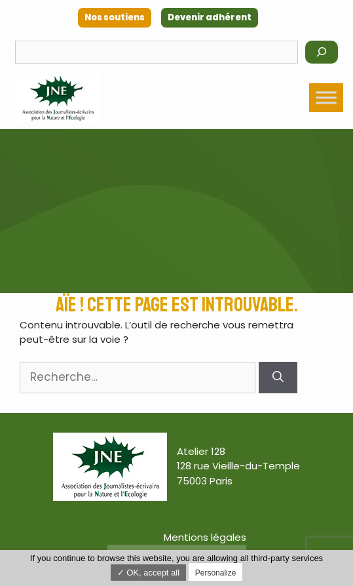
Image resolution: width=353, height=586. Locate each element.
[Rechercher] (321, 52)
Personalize (215, 572)
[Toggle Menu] (326, 98)
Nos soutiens (114, 17)
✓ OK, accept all (148, 572)
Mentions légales (205, 537)
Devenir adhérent (209, 17)
